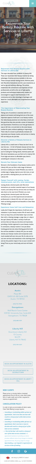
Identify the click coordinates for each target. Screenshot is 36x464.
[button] (32, 3)
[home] (9, 3)
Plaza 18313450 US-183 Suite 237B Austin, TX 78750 (17, 299)
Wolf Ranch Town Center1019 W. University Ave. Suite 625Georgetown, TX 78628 (17, 318)
